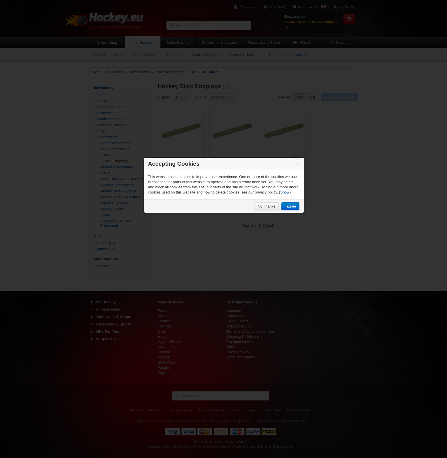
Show (285, 192)
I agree (290, 206)
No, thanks (266, 206)
